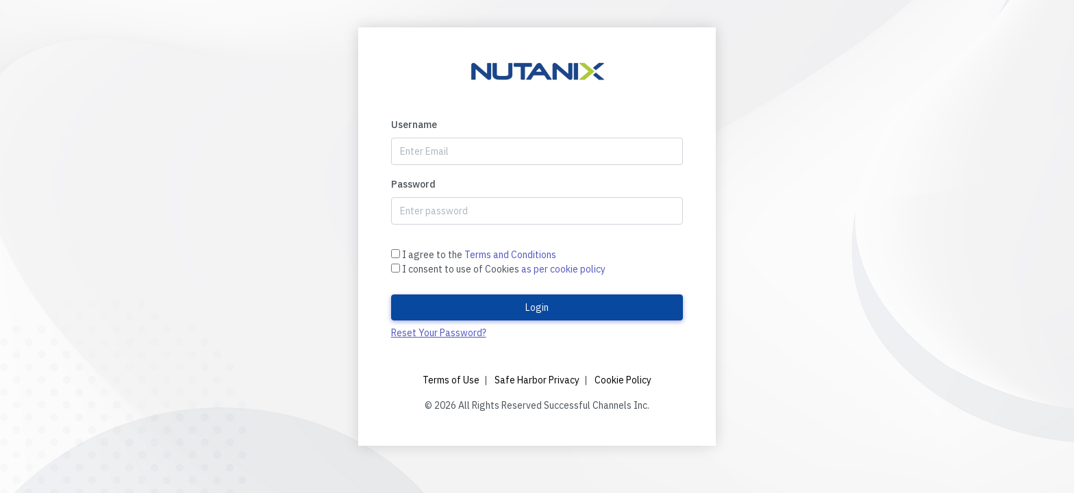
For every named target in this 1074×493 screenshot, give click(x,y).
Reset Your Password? (438, 333)
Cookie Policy (623, 380)
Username (414, 124)
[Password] (537, 211)
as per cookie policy (563, 269)
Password (413, 184)
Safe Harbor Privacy (537, 380)
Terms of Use (451, 380)
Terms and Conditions (510, 255)
